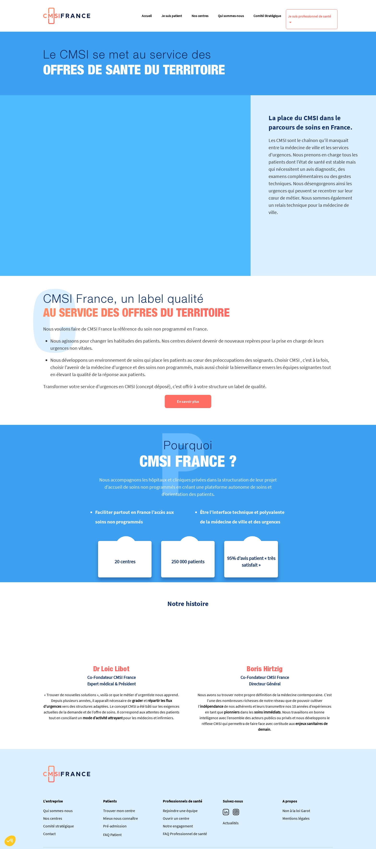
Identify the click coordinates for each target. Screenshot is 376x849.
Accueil (147, 16)
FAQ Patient (112, 834)
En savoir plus (188, 401)
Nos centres (200, 16)
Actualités (231, 822)
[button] (10, 841)
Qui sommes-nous (231, 16)
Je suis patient (171, 16)
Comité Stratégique (267, 16)
